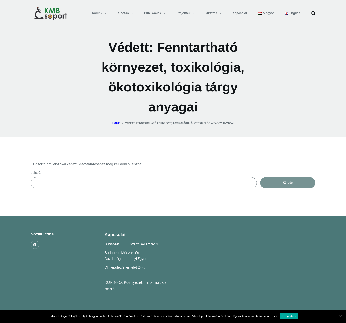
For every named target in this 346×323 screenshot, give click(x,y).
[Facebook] (35, 245)
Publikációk (155, 13)
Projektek (187, 13)
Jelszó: (144, 179)
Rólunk (100, 13)
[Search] (313, 13)
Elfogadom (289, 316)
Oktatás (214, 13)
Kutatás (126, 13)
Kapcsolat (239, 13)
